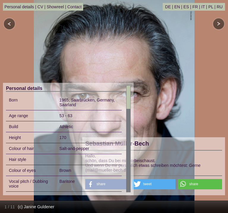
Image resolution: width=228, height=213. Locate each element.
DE (168, 6)
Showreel (55, 6)
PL (210, 6)
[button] (153, 184)
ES (186, 6)
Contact (74, 6)
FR (195, 6)
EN (177, 6)
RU (220, 6)
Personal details (19, 6)
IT (203, 6)
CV (40, 6)
